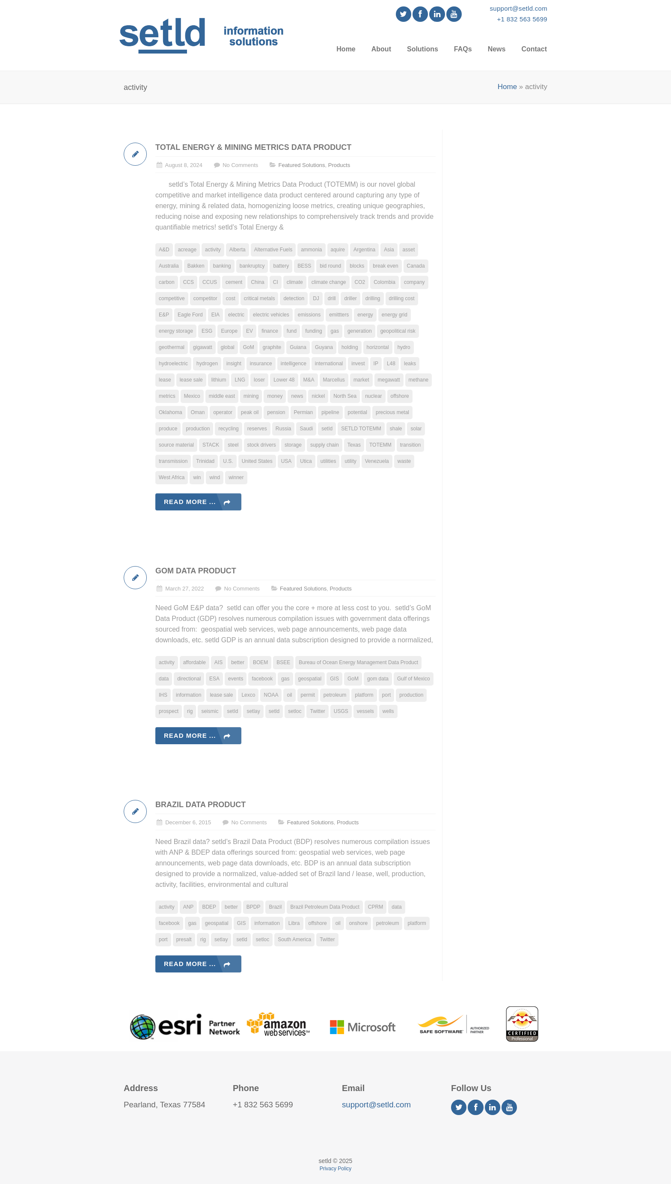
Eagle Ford (190, 315)
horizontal (378, 347)
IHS (163, 695)
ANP (188, 907)
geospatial (310, 679)
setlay (253, 711)
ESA (214, 679)
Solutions (422, 49)
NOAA (271, 695)
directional (189, 679)
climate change (329, 282)
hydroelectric (173, 364)
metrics (167, 396)
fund (292, 331)
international (329, 364)
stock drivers (261, 445)
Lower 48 (283, 380)
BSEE (283, 662)
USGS (341, 711)
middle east (222, 396)
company (414, 282)
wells (388, 711)
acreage (187, 250)
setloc (294, 711)
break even (385, 266)
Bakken (196, 266)
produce (168, 429)
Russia (283, 429)
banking (222, 266)
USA (286, 461)
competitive (172, 298)
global (228, 347)
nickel (318, 396)
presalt (184, 939)
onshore (358, 923)
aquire (338, 250)
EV (249, 331)
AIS (218, 662)
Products (339, 165)
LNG (240, 380)
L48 (391, 364)
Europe (229, 331)
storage (293, 445)
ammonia (311, 250)
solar (416, 429)
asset (409, 250)
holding (349, 347)
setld (274, 711)
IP (376, 364)
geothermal (171, 347)
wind (214, 477)
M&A (309, 380)
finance (269, 331)
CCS (188, 282)
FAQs (463, 49)
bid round (330, 266)
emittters (339, 315)
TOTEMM (380, 445)
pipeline (330, 412)
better (237, 662)
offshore (400, 396)
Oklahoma (170, 412)
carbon (167, 282)
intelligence (293, 364)
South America (294, 939)
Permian (303, 412)
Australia (169, 266)
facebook (262, 679)
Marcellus (334, 380)
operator (222, 412)
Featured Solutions (301, 165)
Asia (389, 250)
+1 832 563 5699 (522, 19)
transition (410, 445)
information (188, 695)
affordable (194, 662)
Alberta (237, 250)
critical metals (259, 298)
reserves (257, 429)
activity (213, 250)
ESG (207, 331)
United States (257, 461)
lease (165, 380)
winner (236, 477)
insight (233, 364)
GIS (334, 679)
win (197, 477)
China (257, 282)
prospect (168, 711)
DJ (316, 298)
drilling (372, 298)
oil (289, 695)
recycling (228, 429)
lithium (218, 380)
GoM (248, 347)
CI (275, 282)
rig (190, 711)
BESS (304, 266)
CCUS (209, 282)
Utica (306, 461)
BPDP (253, 907)
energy (365, 315)
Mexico (192, 396)
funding (313, 331)
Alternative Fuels (273, 250)
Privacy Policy (336, 1169)
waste (404, 461)
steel (233, 445)
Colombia (384, 282)
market (361, 380)
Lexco (248, 695)
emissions (309, 315)
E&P (164, 315)
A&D (164, 250)
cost (230, 298)
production (198, 429)
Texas (354, 445)
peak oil (249, 412)
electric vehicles (271, 315)
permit (308, 695)
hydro (404, 347)
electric (236, 315)
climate (295, 282)
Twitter (317, 711)
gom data (378, 679)
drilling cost (402, 298)
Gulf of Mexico (413, 679)
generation (359, 331)
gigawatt (202, 347)
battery (281, 266)
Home (345, 49)
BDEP (209, 907)
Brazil (275, 907)
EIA (215, 315)
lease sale (191, 380)
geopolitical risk (398, 331)
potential (357, 412)
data (164, 679)
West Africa (171, 477)
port (386, 695)
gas (335, 331)
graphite (272, 347)
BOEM (260, 662)
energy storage (176, 331)
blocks (357, 266)
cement (234, 282)
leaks (410, 364)
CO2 (360, 282)
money (274, 396)
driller (350, 298)
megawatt (389, 380)
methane (419, 380)
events (235, 679)
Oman (198, 412)
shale (396, 429)
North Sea (344, 396)
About (381, 49)
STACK (210, 445)
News (497, 49)
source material (176, 445)
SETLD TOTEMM (361, 429)
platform (364, 695)
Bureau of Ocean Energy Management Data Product (358, 662)
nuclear (373, 396)
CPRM (375, 907)
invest (358, 364)
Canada (416, 266)
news (297, 396)
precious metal (392, 412)
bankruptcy (252, 266)
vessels (365, 711)
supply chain (324, 445)
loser (259, 380)
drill (332, 298)
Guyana (324, 347)
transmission (173, 461)
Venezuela (377, 461)
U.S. (228, 461)
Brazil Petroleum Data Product (324, 907)
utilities (328, 461)
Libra (294, 923)
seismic (209, 711)
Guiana (298, 347)
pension (276, 412)
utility (350, 461)
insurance (261, 364)
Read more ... (190, 501)
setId (327, 429)
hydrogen (207, 364)
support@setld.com (518, 8)
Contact (534, 49)
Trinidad (205, 461)
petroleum (335, 695)
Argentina (364, 250)
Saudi (306, 429)
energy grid (394, 315)
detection (293, 298)
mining (250, 396)
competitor (205, 298)
